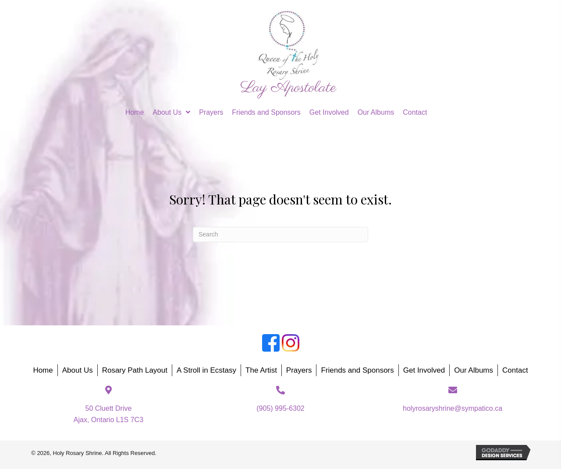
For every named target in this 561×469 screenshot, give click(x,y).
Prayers (299, 370)
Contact (515, 370)
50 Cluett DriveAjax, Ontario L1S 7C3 (108, 414)
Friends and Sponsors (357, 370)
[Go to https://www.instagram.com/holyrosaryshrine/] (290, 343)
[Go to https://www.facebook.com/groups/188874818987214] (271, 343)
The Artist (261, 370)
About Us (77, 370)
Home (43, 370)
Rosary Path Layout (134, 370)
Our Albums (473, 370)
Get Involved (424, 370)
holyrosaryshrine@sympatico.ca (452, 408)
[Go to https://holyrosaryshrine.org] (288, 52)
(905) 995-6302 (280, 408)
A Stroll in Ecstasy (206, 370)
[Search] (280, 234)
